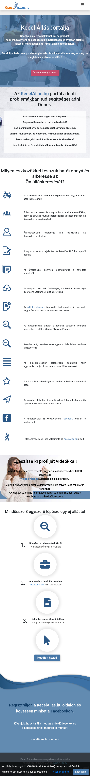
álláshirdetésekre (36, 307)
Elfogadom (80, 771)
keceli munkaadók (28, 43)
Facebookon (62, 711)
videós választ (29, 478)
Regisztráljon (37, 584)
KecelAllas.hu (35, 93)
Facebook (68, 418)
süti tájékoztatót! (38, 771)
